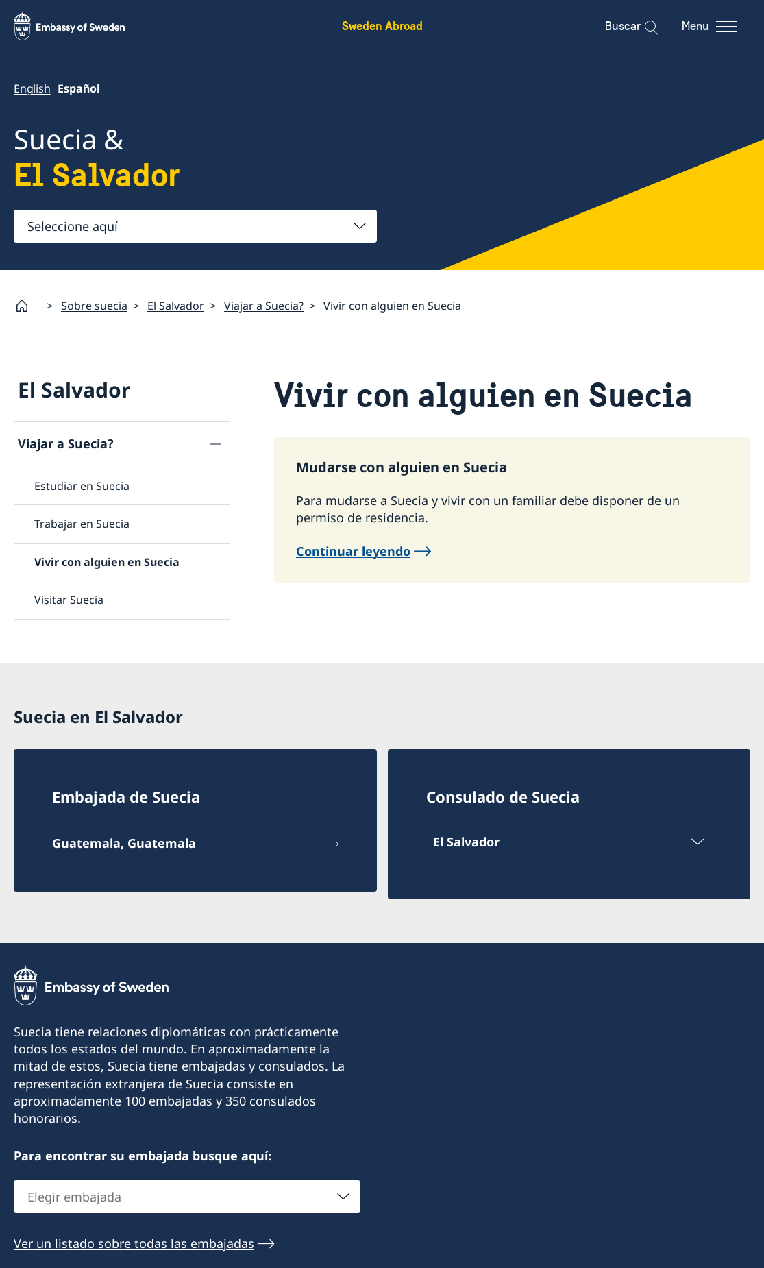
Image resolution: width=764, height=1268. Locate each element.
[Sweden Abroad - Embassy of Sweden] (82, 26)
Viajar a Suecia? (264, 305)
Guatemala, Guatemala (124, 843)
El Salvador (175, 305)
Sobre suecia (94, 305)
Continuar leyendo (353, 552)
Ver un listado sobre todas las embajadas (134, 1243)
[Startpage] (27, 305)
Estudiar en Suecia (82, 485)
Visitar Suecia (68, 599)
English (32, 88)
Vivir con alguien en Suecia (107, 562)
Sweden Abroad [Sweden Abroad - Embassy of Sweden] (382, 26)
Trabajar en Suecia (82, 524)
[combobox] (195, 226)
